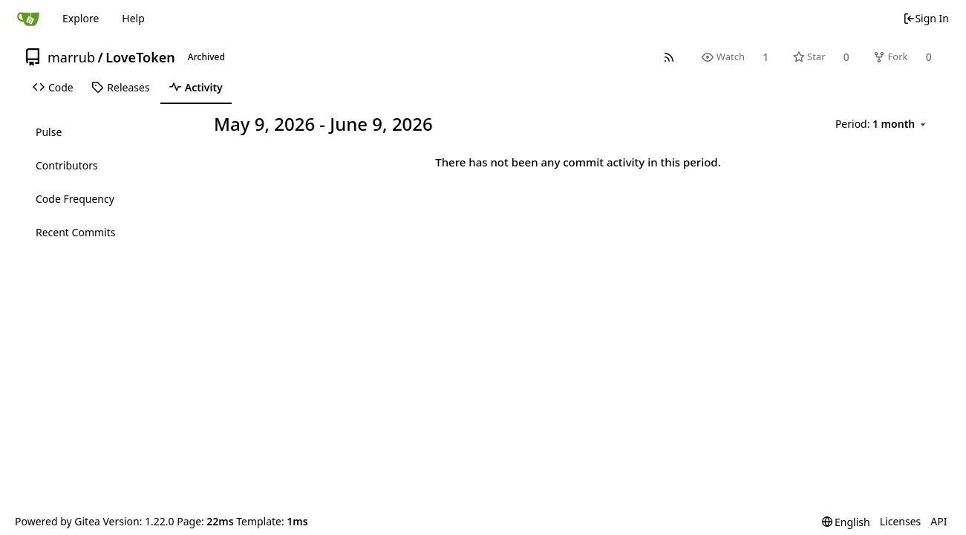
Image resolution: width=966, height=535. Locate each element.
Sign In (926, 18)
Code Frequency (75, 199)
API (938, 521)
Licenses (900, 521)
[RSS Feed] (669, 56)
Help (133, 18)
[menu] (882, 124)
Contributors (67, 165)
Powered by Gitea (57, 521)
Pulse (49, 132)
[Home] (28, 18)
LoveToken (140, 57)
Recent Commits (75, 232)
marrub (71, 57)
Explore (80, 18)
